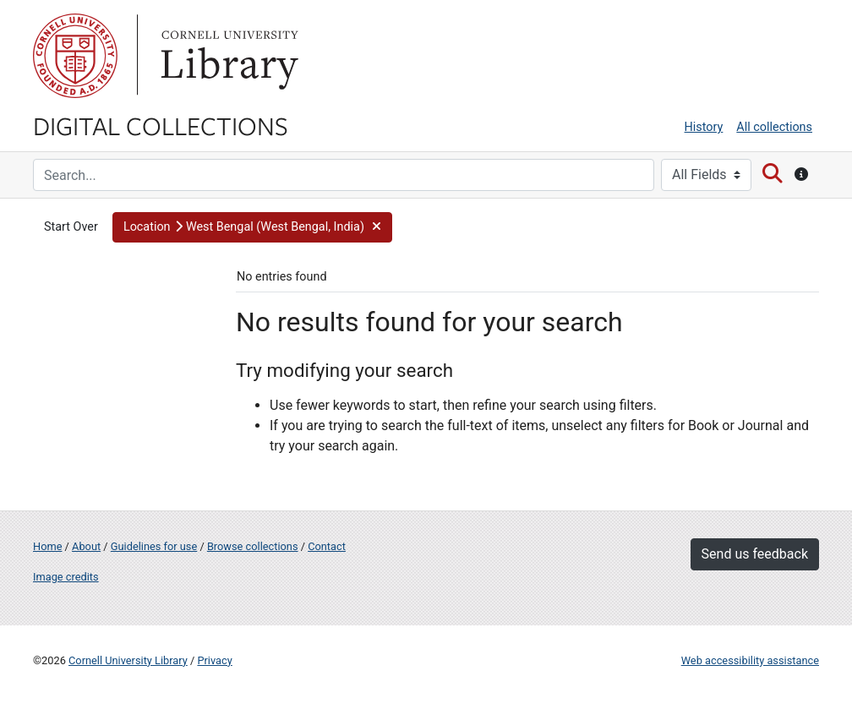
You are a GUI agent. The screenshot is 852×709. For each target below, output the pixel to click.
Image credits (66, 576)
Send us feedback (755, 554)
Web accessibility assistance (750, 660)
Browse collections (252, 546)
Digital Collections (160, 125)
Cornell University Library (128, 660)
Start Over (71, 227)
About (86, 546)
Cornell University (75, 56)
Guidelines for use (154, 546)
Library (227, 56)
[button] (252, 227)
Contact (327, 546)
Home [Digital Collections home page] (47, 546)
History (704, 127)
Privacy (214, 660)
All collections (774, 127)
